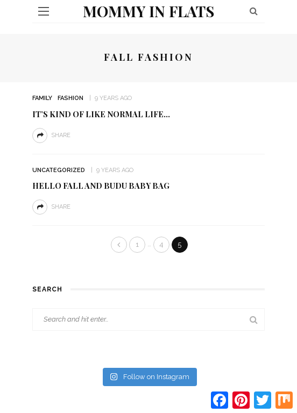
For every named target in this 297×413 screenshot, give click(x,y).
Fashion (70, 98)
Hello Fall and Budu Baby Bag (100, 185)
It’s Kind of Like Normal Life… (101, 114)
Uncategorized (58, 170)
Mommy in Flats (148, 11)
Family (42, 98)
